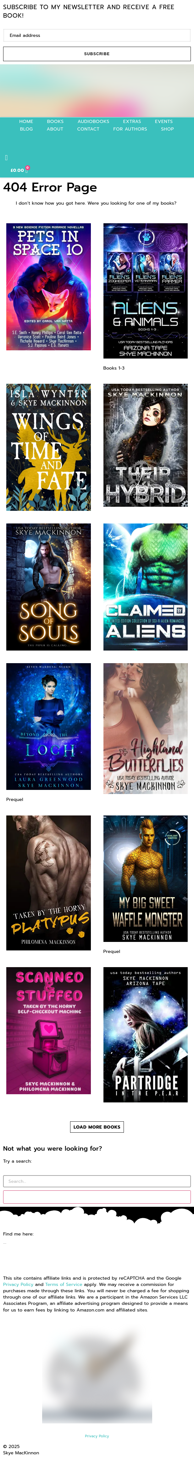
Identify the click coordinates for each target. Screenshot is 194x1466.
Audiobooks (93, 121)
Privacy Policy (18, 1284)
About (55, 129)
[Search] (97, 1197)
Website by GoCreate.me (30, 1459)
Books (55, 121)
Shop (167, 129)
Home (26, 121)
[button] (6, 157)
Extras (132, 121)
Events (164, 121)
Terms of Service (63, 1284)
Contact (88, 129)
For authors (130, 129)
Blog (26, 129)
